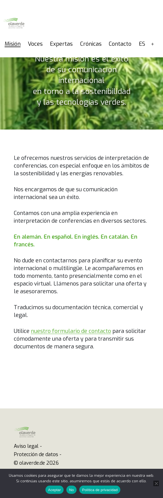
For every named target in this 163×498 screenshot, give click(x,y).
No (71, 490)
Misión (13, 44)
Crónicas (91, 44)
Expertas (61, 44)
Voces (35, 44)
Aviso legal (26, 446)
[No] (156, 483)
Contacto (120, 44)
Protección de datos (36, 454)
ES (142, 44)
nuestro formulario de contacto (71, 331)
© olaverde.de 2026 (36, 463)
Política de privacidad (100, 490)
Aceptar (54, 490)
